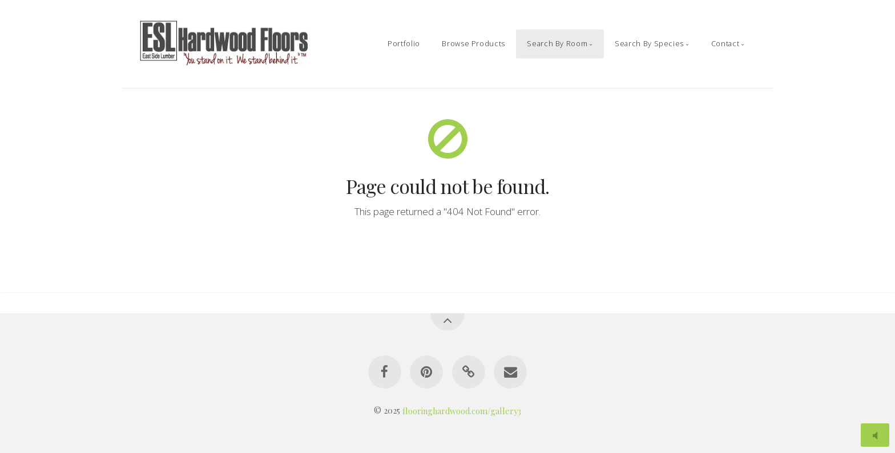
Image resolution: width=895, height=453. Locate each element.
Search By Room (557, 43)
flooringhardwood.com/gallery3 (461, 410)
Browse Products (473, 43)
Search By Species (649, 43)
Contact (725, 43)
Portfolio (404, 43)
